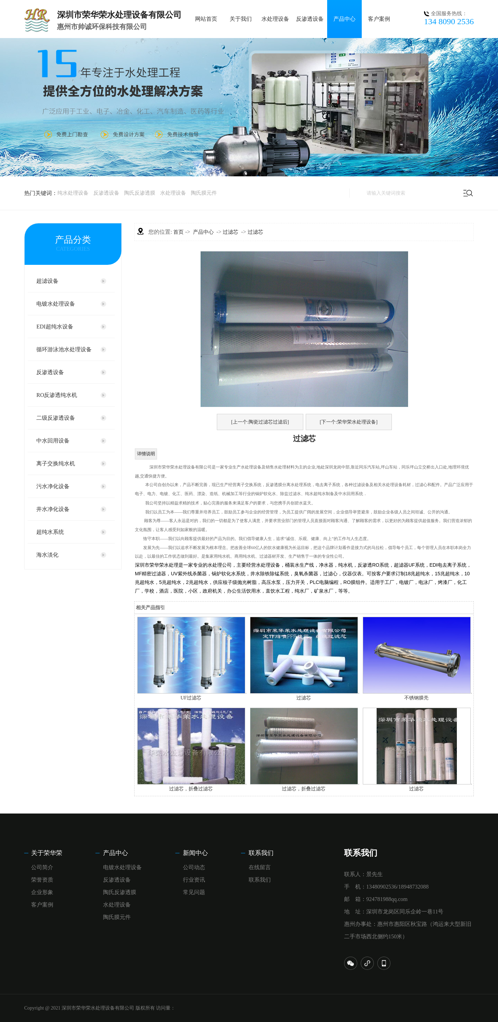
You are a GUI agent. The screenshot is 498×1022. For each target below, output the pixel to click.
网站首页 (206, 19)
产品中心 (344, 19)
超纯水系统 (50, 532)
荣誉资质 (42, 880)
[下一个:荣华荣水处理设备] (349, 422)
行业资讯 (194, 880)
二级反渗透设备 (55, 418)
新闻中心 (195, 852)
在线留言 (260, 867)
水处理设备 (275, 19)
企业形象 (42, 892)
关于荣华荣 (46, 852)
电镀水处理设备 (55, 304)
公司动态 (194, 867)
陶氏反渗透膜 (139, 193)
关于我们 (241, 19)
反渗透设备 (310, 19)
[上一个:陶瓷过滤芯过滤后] (260, 422)
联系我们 (261, 852)
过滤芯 (230, 232)
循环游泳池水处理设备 (64, 349)
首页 (178, 232)
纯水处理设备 (73, 193)
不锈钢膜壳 (416, 697)
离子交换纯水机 (55, 463)
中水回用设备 (53, 441)
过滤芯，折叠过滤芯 (191, 788)
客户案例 (379, 19)
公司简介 (42, 867)
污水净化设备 (53, 486)
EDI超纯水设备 (54, 326)
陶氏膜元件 (204, 193)
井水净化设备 (53, 509)
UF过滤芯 (191, 697)
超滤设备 (47, 281)
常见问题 (194, 892)
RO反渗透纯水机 (56, 395)
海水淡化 (47, 555)
